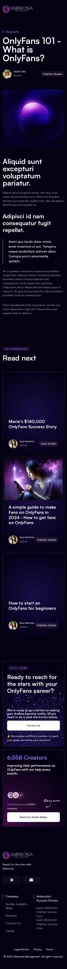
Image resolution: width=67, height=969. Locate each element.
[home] (18, 9)
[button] (59, 9)
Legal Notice (21, 949)
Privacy (37, 949)
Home (49, 949)
